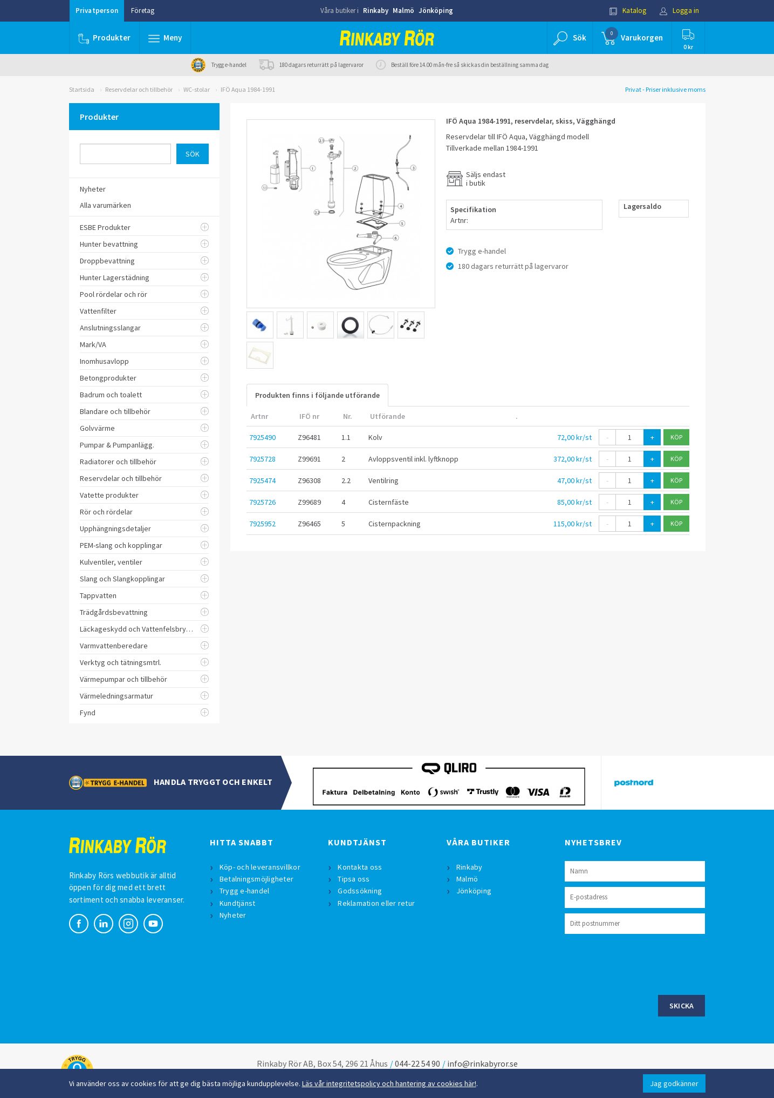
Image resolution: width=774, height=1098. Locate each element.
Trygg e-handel (245, 891)
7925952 (262, 523)
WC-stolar (196, 89)
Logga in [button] (679, 10)
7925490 (262, 437)
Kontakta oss (360, 867)
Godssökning (360, 891)
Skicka (681, 1006)
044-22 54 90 (417, 1063)
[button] (165, 38)
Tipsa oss (353, 879)
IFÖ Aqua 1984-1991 (248, 89)
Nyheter (233, 915)
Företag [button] (142, 10)
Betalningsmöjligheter (256, 879)
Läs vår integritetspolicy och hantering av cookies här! (389, 1083)
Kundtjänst (238, 903)
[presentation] (647, 963)
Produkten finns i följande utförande (317, 395)
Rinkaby (375, 10)
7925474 (262, 480)
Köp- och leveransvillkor (260, 867)
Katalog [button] (628, 10)
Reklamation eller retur (376, 903)
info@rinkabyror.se (482, 1063)
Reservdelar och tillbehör (139, 89)
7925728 (262, 459)
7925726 (262, 502)
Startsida (81, 89)
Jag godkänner (674, 1083)
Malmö (403, 10)
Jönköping (436, 10)
